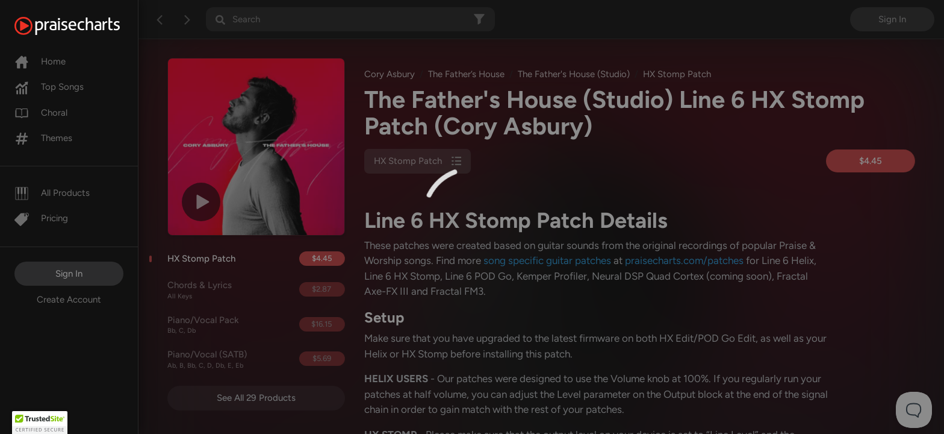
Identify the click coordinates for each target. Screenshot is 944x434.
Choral (40, 112)
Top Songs (49, 86)
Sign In (68, 273)
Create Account (69, 299)
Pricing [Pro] (41, 218)
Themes (43, 138)
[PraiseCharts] (82, 26)
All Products (52, 192)
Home (40, 61)
